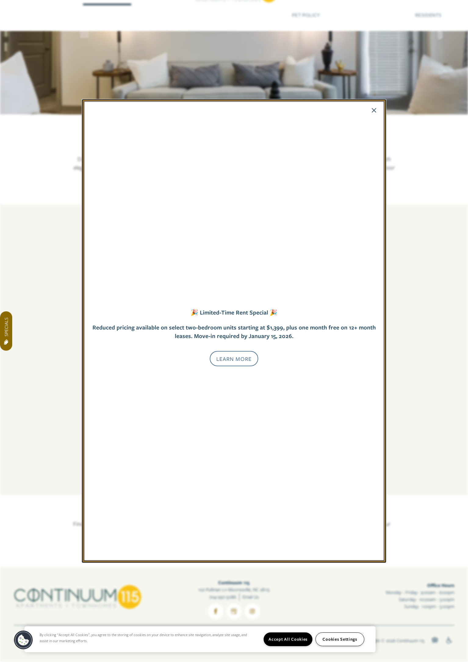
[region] (200, 639)
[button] (234, 358)
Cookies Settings (339, 639)
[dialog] (234, 331)
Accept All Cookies (288, 639)
